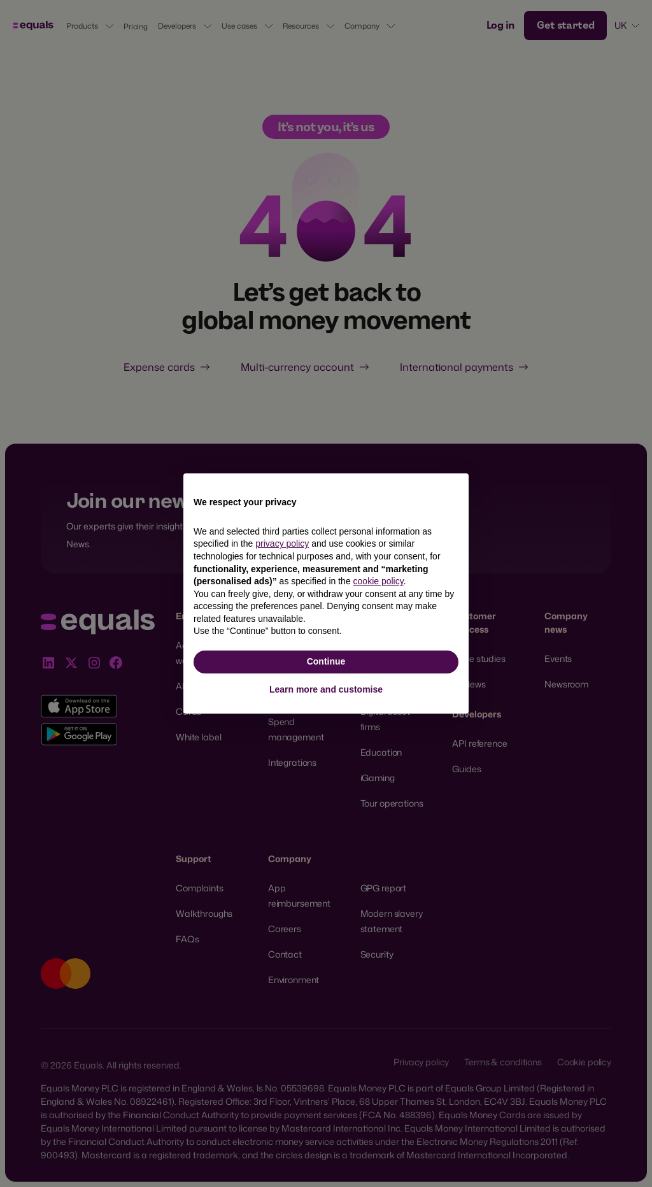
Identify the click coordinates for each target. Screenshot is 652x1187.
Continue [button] (326, 661)
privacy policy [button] (282, 543)
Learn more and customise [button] (326, 689)
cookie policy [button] (378, 581)
